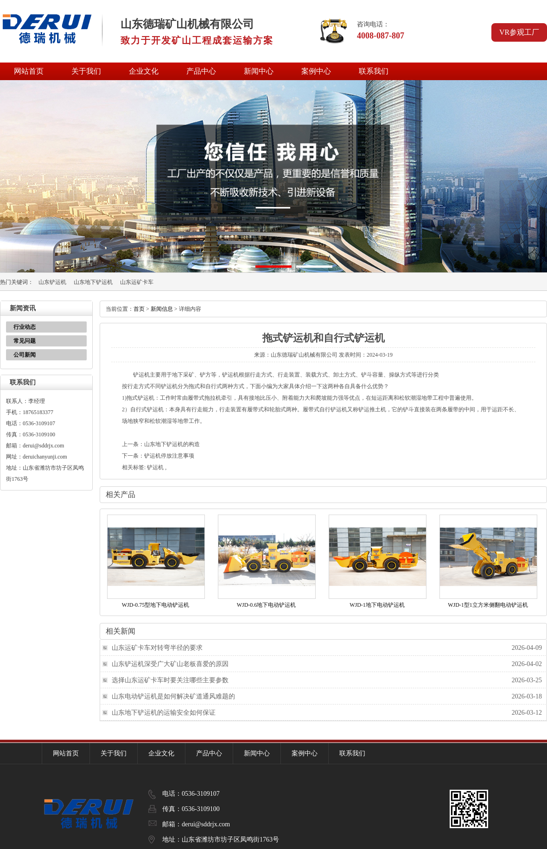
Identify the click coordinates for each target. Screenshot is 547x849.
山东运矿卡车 (136, 282)
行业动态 (24, 327)
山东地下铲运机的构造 (172, 444)
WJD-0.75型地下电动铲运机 (156, 605)
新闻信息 (162, 309)
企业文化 (144, 71)
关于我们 (86, 71)
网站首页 (29, 71)
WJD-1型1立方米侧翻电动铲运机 (488, 605)
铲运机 (155, 467)
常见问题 (24, 341)
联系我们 (373, 71)
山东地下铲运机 (93, 282)
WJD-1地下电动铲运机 (377, 605)
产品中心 (201, 71)
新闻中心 (259, 71)
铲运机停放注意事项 (169, 456)
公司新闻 (24, 355)
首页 (139, 309)
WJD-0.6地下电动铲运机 (266, 605)
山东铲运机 (52, 282)
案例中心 (316, 71)
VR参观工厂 (519, 32)
